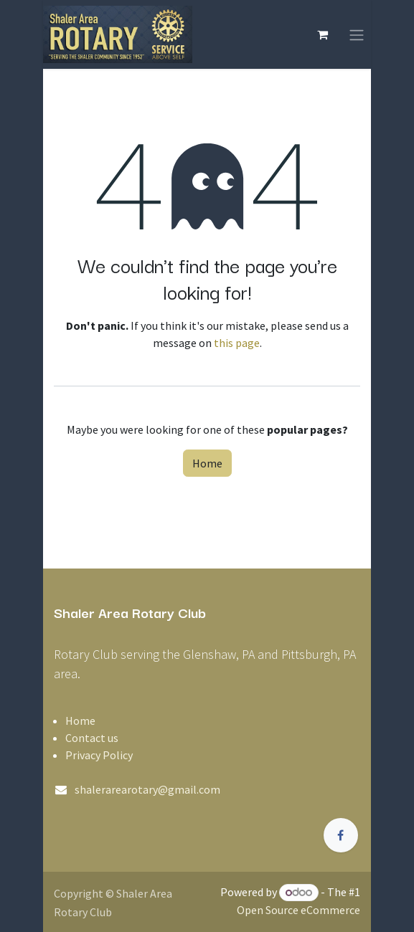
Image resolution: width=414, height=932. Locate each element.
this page (237, 343)
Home (207, 463)
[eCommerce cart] (322, 34)
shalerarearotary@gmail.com (147, 789)
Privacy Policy (99, 755)
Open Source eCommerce (298, 910)
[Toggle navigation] (356, 34)
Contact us (91, 738)
